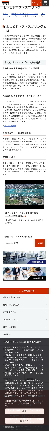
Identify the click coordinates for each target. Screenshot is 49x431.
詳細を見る (10, 427)
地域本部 (6, 334)
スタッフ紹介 (10, 125)
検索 (40, 243)
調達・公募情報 (9, 327)
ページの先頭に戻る (26, 291)
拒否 (24, 411)
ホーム (5, 13)
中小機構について (10, 319)
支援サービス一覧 (36, 3)
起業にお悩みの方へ (11, 304)
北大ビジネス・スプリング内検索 (18, 236)
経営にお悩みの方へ (11, 297)
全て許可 (24, 420)
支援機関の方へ (9, 312)
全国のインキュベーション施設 (24, 13)
